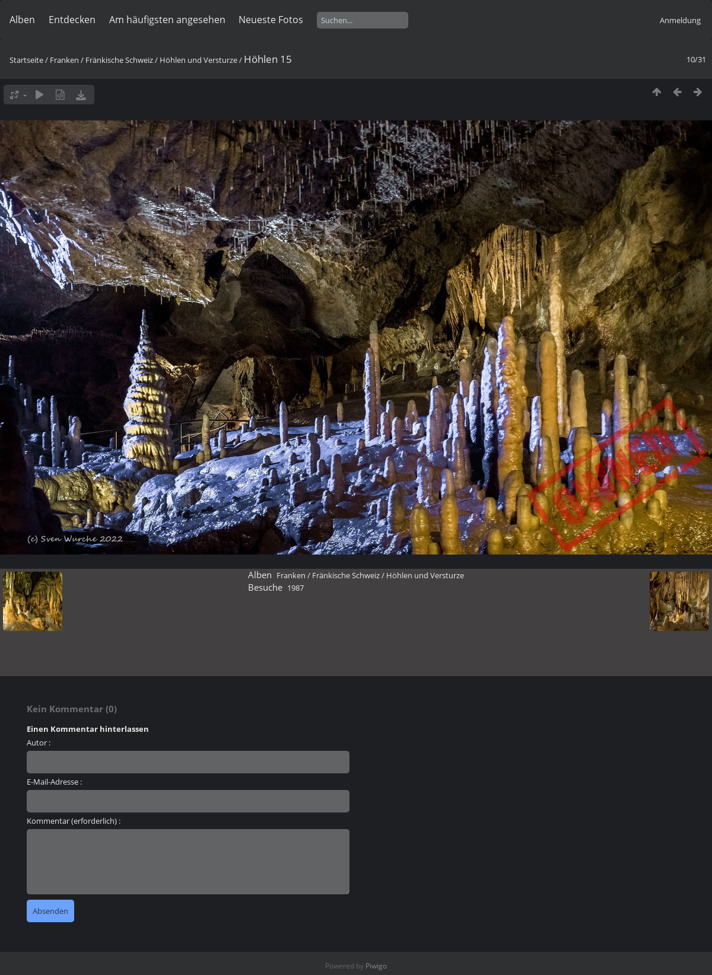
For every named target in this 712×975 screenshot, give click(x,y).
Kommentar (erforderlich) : (73, 820)
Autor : (38, 742)
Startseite (26, 60)
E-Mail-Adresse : (54, 781)
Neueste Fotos (271, 19)
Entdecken (72, 19)
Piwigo (376, 966)
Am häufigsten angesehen (167, 19)
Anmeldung (680, 20)
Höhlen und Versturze (198, 60)
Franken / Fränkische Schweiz (101, 60)
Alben (22, 19)
